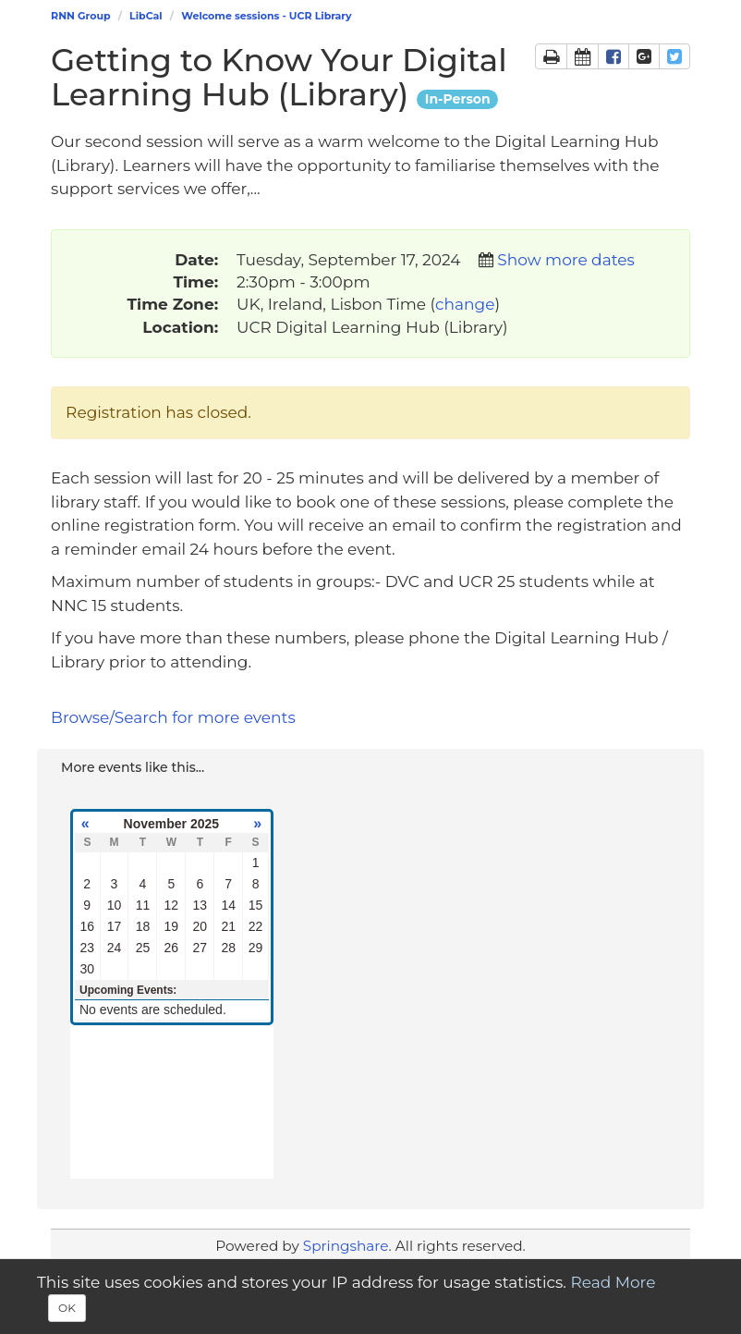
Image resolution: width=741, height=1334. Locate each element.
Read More (612, 1282)
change (464, 304)
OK (67, 1308)
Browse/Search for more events (173, 717)
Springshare (346, 1245)
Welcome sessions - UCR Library (266, 15)
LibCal (146, 15)
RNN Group (80, 15)
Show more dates (565, 260)
